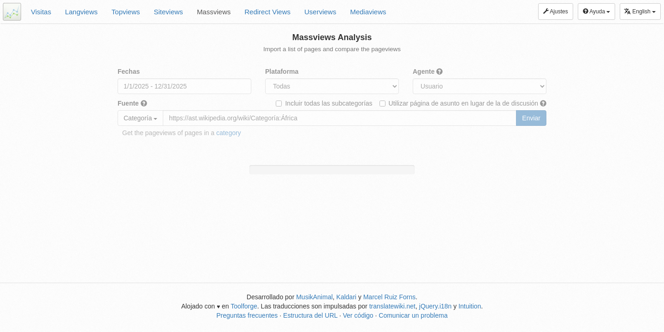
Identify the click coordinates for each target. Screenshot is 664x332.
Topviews (126, 12)
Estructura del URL (310, 315)
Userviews (320, 12)
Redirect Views (267, 12)
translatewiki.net (392, 306)
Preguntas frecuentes (247, 315)
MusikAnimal (314, 297)
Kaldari (346, 297)
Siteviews (168, 12)
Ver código (358, 315)
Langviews (81, 12)
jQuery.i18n (435, 306)
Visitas (41, 12)
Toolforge (244, 306)
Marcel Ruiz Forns (389, 297)
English (640, 11)
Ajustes (555, 11)
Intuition (469, 306)
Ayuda (597, 11)
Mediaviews (368, 12)
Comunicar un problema (413, 315)
